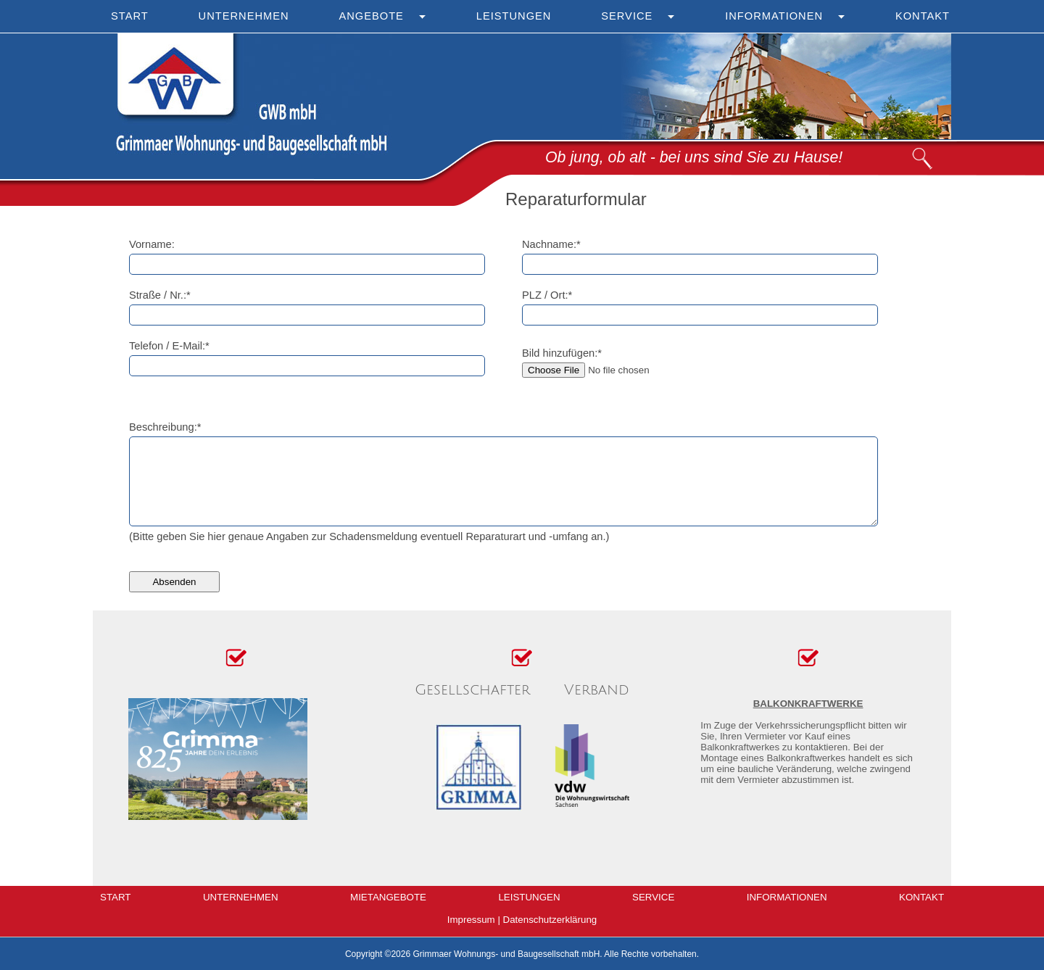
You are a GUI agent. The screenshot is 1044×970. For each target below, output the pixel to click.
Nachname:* (551, 244)
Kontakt (922, 16)
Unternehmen (244, 16)
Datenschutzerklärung (550, 919)
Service (626, 16)
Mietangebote (388, 897)
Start (130, 16)
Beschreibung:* (165, 427)
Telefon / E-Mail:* (169, 346)
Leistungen (514, 16)
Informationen (774, 16)
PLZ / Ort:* (547, 295)
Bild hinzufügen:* (562, 353)
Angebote (371, 16)
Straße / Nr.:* (160, 295)
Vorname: (152, 244)
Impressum (471, 919)
